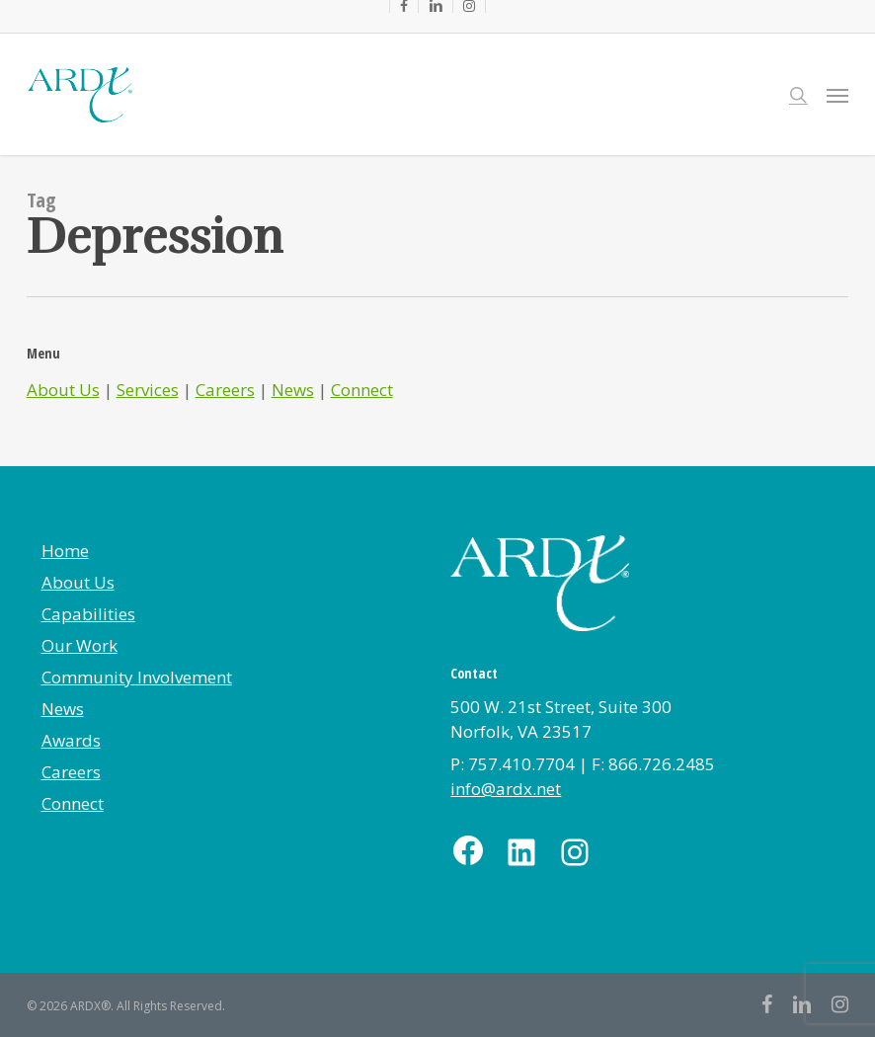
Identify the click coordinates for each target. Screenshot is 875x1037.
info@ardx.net (505, 788)
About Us (63, 389)
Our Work (79, 645)
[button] (837, 95)
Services (148, 389)
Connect (362, 389)
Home (65, 550)
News (293, 389)
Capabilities (88, 613)
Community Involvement (136, 677)
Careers (225, 389)
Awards (71, 740)
